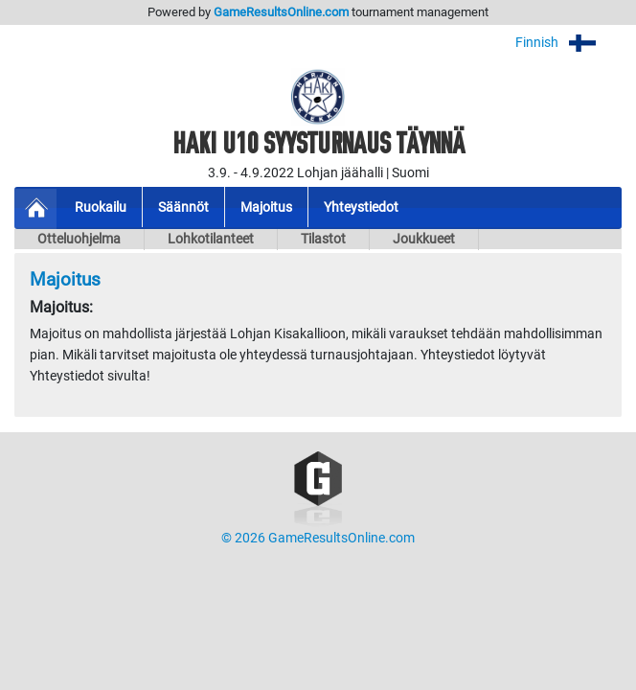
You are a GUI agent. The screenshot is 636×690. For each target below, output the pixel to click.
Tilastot (323, 239)
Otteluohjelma (79, 239)
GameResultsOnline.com (281, 12)
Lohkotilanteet (211, 239)
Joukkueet (424, 239)
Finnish (568, 42)
